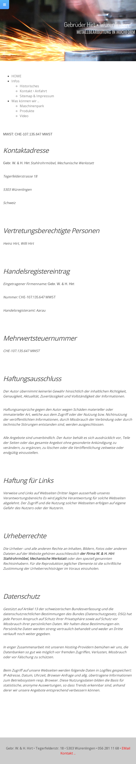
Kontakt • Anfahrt (33, 91)
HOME (16, 76)
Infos (15, 81)
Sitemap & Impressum (37, 96)
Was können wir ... (25, 101)
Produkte (27, 111)
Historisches (29, 86)
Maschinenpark (32, 106)
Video (24, 116)
